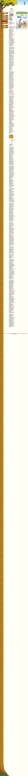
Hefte (13, 12)
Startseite (4, 13)
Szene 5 (10, 94)
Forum (4, 25)
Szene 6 (13, 94)
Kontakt (4, 27)
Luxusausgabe (13, 139)
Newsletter (4, 17)
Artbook (12, 140)
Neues (4, 15)
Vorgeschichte (11, 92)
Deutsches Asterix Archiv (4, 333)
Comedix (25, 11)
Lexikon (4, 19)
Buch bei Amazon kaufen (22, 12)
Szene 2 (13, 93)
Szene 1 (10, 93)
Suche (4, 22)
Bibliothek (10, 12)
